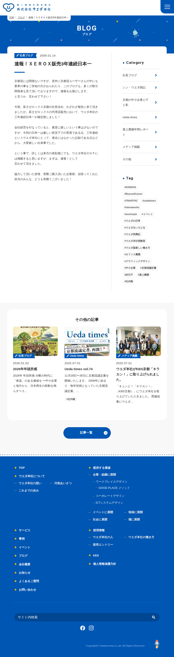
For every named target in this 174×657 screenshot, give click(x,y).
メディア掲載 (131, 147)
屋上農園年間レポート (136, 132)
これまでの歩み (29, 490)
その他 (127, 159)
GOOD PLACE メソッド (114, 487)
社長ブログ (130, 75)
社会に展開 (100, 519)
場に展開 (134, 519)
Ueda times (130, 117)
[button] (167, 6)
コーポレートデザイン (110, 495)
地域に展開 (135, 512)
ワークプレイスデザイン (111, 481)
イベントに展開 (103, 512)
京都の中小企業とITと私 (135, 102)
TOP (11, 17)
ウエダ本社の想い (30, 483)
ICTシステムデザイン (109, 502)
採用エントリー (103, 544)
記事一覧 (86, 432)
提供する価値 (101, 467)
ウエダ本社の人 (103, 537)
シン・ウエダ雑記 (134, 87)
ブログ (21, 17)
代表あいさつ (63, 483)
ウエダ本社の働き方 (141, 537)
